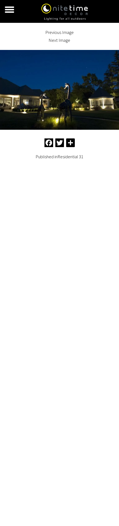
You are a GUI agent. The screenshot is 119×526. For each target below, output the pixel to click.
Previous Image (59, 32)
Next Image (59, 40)
